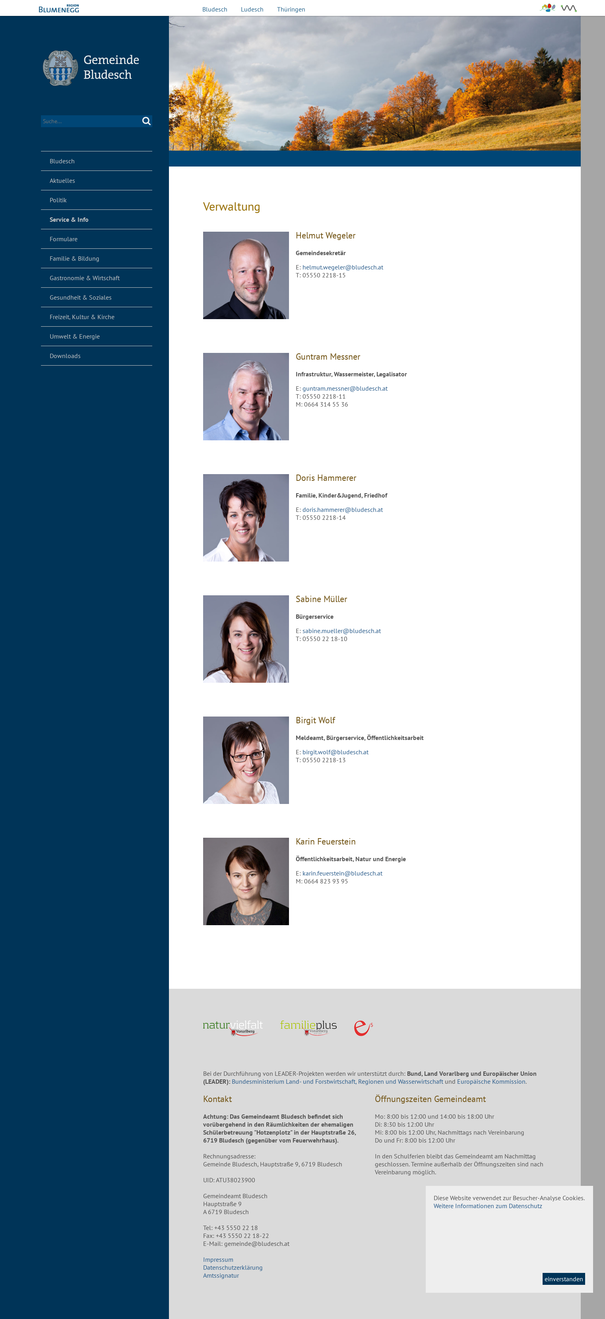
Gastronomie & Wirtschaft (85, 278)
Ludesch (252, 9)
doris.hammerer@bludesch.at (342, 509)
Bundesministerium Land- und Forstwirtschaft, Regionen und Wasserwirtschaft (337, 1081)
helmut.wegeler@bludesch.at (342, 267)
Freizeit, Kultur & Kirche (82, 317)
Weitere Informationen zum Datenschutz (488, 1206)
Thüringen (291, 9)
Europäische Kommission (491, 1081)
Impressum (218, 1259)
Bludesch (214, 9)
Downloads (65, 356)
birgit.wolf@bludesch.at (335, 752)
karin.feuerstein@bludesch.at (342, 873)
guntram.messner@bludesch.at (345, 388)
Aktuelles (62, 180)
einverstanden (564, 1279)
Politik (58, 200)
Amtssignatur (221, 1275)
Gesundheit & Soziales (81, 297)
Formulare (64, 239)
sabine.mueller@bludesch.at (341, 631)
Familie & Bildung (74, 258)
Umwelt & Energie (75, 336)
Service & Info (69, 219)
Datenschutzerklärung (233, 1267)
